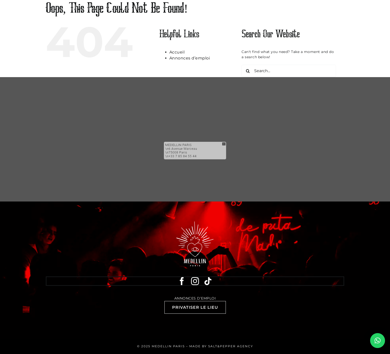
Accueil (177, 52)
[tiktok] (208, 281)
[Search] (248, 71)
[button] (195, 134)
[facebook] (182, 281)
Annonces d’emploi (189, 58)
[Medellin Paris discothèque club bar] (195, 223)
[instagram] (195, 281)
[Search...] (289, 71)
